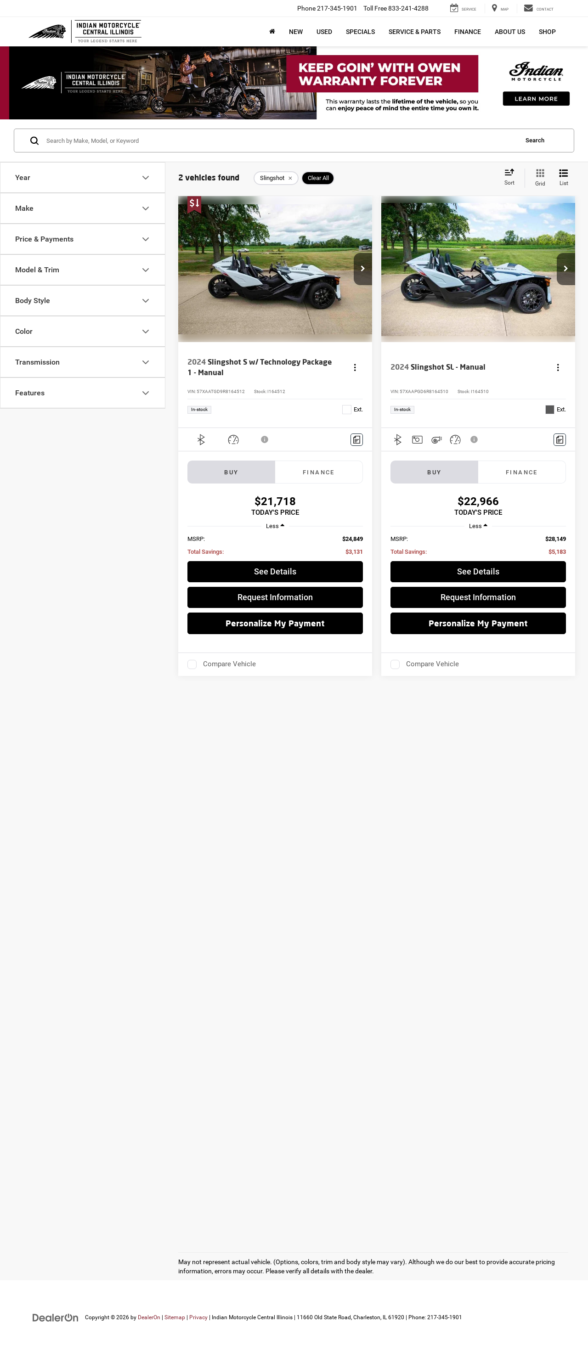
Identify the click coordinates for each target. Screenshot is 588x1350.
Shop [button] (547, 31)
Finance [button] (467, 31)
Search (535, 140)
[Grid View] (538, 178)
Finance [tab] (319, 472)
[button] (363, 269)
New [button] (296, 31)
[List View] (563, 178)
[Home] (272, 31)
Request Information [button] (275, 597)
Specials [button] (360, 31)
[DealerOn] (55, 1317)
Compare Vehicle (229, 664)
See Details (275, 571)
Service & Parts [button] (415, 31)
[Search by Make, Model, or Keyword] (280, 140)
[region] (275, 545)
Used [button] (324, 31)
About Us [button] (510, 31)
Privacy (198, 1317)
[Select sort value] (512, 178)
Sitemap (174, 1317)
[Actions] (355, 367)
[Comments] (357, 439)
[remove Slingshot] (276, 178)
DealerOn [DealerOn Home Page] (149, 1317)
